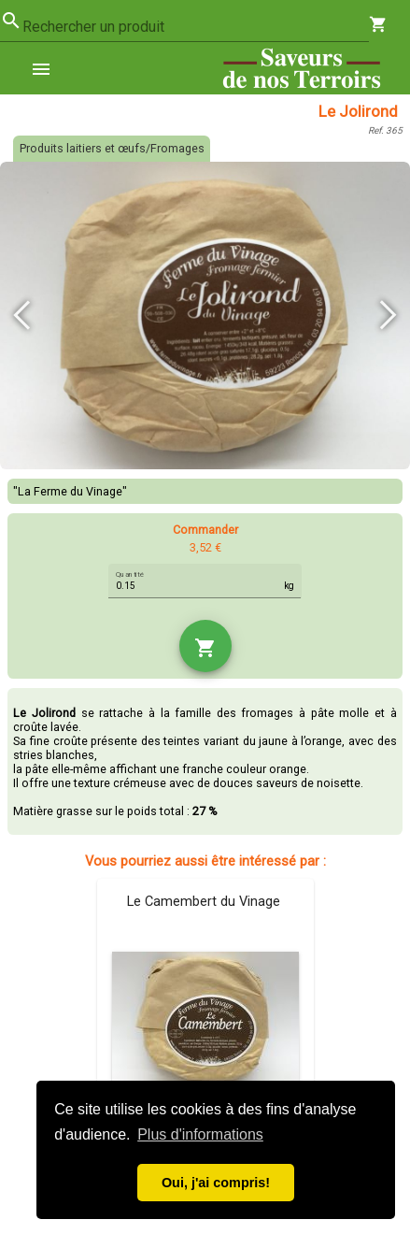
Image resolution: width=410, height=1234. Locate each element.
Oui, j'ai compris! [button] (216, 1182)
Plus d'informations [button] (200, 1134)
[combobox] (195, 27)
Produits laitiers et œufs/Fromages (112, 148)
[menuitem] (48, 68)
